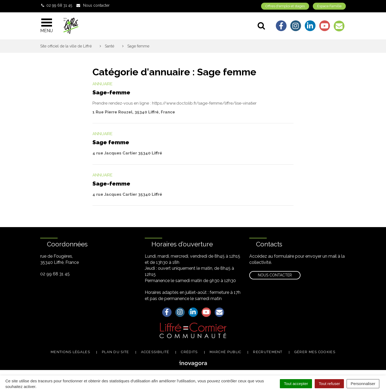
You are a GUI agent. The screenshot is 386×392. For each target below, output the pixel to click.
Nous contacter (275, 275)
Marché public (226, 352)
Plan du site (115, 352)
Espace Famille (329, 6)
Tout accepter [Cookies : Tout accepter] (296, 383)
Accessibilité (155, 352)
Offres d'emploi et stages (285, 6)
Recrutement (267, 352)
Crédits (189, 352)
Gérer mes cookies (314, 352)
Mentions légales (70, 352)
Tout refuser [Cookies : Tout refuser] (329, 383)
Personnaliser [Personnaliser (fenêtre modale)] (363, 383)
